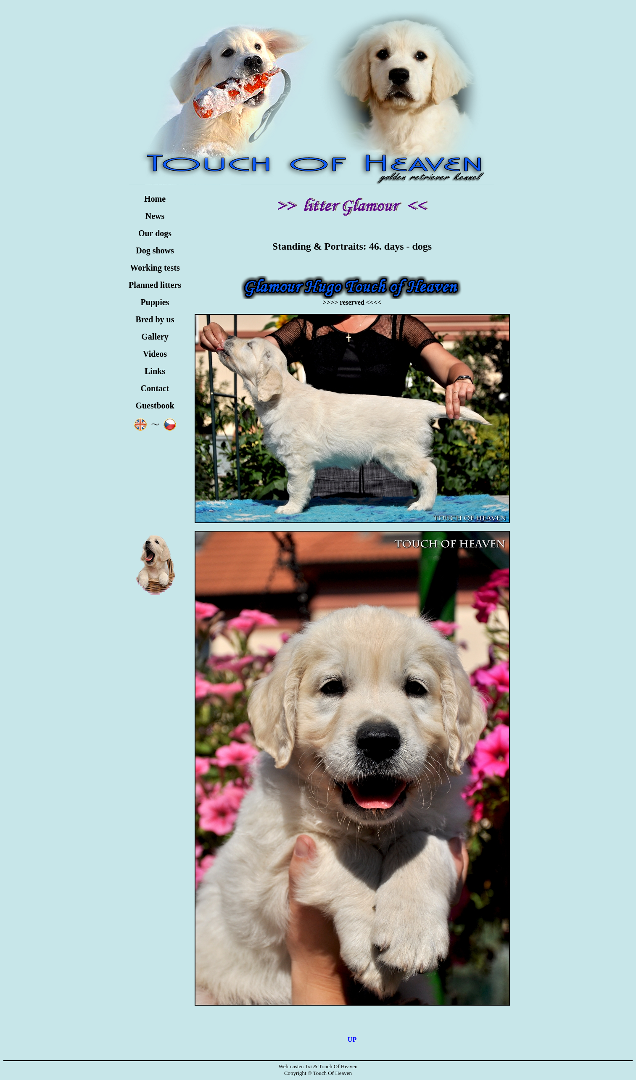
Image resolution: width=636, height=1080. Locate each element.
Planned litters (155, 285)
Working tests (154, 267)
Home (155, 198)
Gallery (154, 336)
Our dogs (155, 233)
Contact (155, 388)
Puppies (155, 302)
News (155, 216)
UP (352, 1039)
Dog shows (155, 250)
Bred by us (155, 319)
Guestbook (154, 405)
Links (155, 371)
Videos (155, 353)
